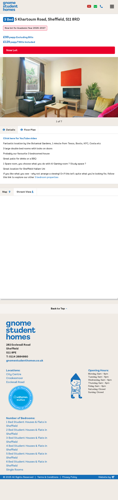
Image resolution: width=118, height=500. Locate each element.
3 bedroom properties (46, 177)
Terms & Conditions (47, 477)
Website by (106, 477)
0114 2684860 (18, 356)
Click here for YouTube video (20, 138)
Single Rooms (14, 469)
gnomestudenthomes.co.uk (24, 360)
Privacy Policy (69, 477)
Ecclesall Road (15, 382)
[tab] (9, 130)
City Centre (13, 374)
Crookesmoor (14, 378)
